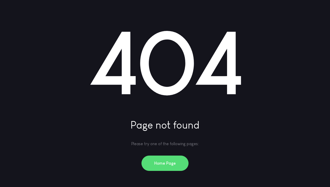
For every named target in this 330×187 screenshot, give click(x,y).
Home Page (165, 163)
